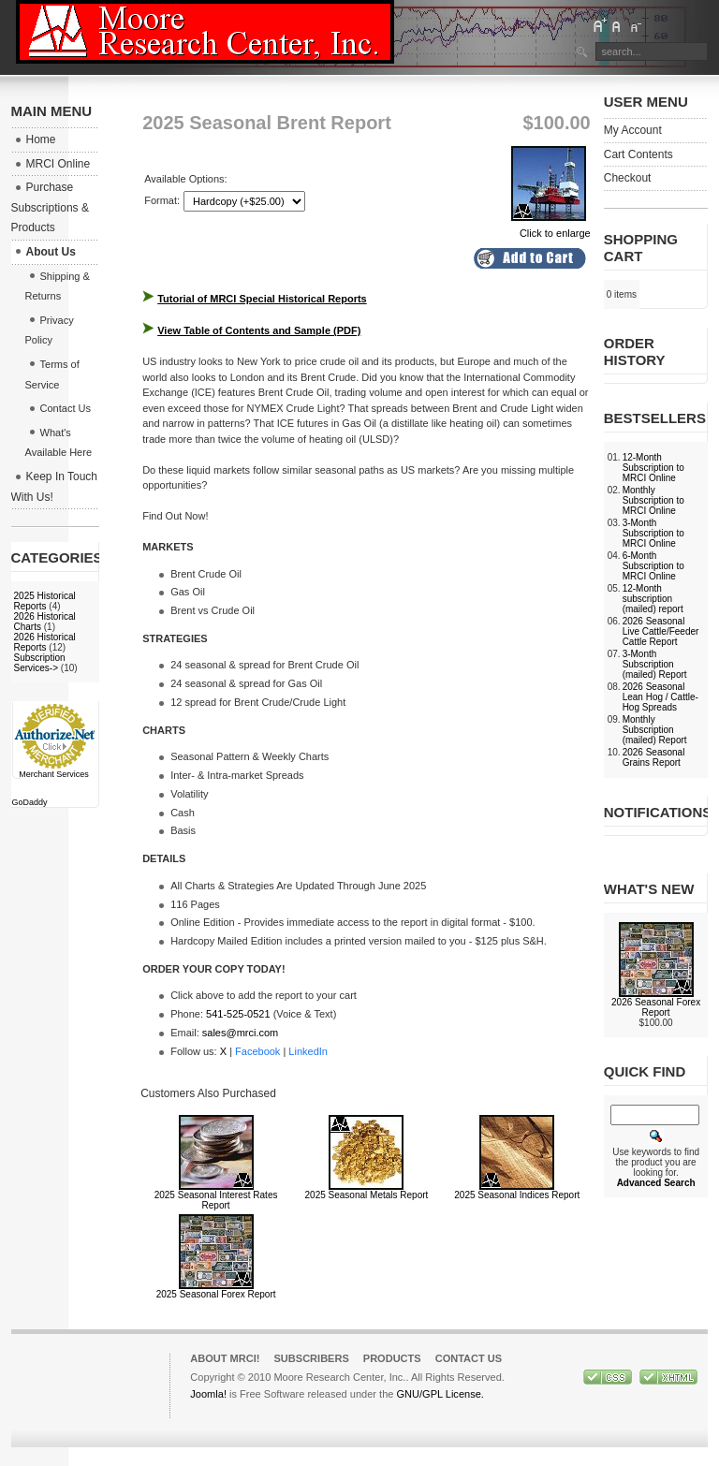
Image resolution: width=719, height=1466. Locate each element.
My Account (633, 130)
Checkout (628, 177)
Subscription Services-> (40, 662)
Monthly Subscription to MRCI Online (653, 500)
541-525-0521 (238, 1013)
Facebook (257, 1051)
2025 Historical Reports (45, 601)
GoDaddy (30, 802)
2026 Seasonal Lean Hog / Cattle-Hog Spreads (660, 697)
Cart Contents (638, 154)
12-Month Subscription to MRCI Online (653, 467)
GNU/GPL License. (439, 1394)
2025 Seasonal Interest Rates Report (216, 1200)
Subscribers (310, 1358)
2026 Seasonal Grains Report (654, 757)
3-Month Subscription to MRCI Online (653, 533)
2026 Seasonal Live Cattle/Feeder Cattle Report (661, 631)
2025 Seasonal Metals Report (367, 1195)
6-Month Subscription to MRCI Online (653, 565)
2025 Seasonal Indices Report (517, 1195)
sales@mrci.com (240, 1032)
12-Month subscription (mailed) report (653, 598)
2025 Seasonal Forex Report (216, 1294)
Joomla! (208, 1394)
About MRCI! (224, 1358)
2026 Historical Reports (45, 642)
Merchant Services (54, 774)
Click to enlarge (551, 227)
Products (392, 1358)
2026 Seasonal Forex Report (655, 1007)
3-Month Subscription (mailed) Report (655, 664)
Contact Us (469, 1358)
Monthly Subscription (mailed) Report (655, 729)
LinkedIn (308, 1051)
